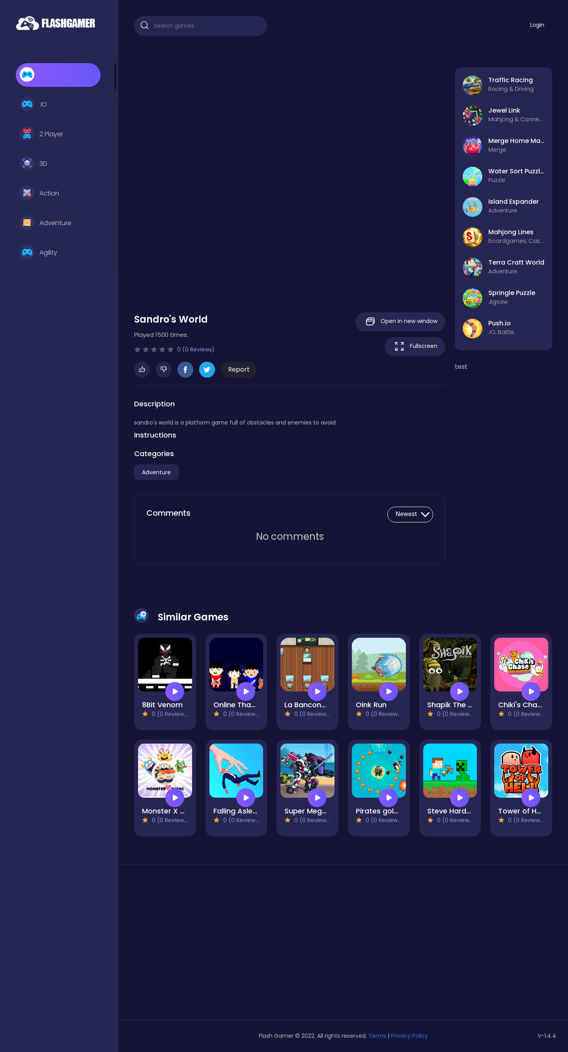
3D (33, 164)
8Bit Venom (162, 705)
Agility (38, 253)
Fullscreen (414, 346)
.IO (33, 105)
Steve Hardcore (454, 811)
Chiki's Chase (522, 705)
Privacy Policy (409, 1036)
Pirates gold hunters (392, 811)
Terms (377, 1036)
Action (39, 193)
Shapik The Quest (458, 705)
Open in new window (400, 322)
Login (537, 25)
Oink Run (371, 705)
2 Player (41, 134)
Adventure (45, 223)
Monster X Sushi (170, 811)
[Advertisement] (200, 945)
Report (239, 369)
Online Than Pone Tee (251, 705)
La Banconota (309, 705)
